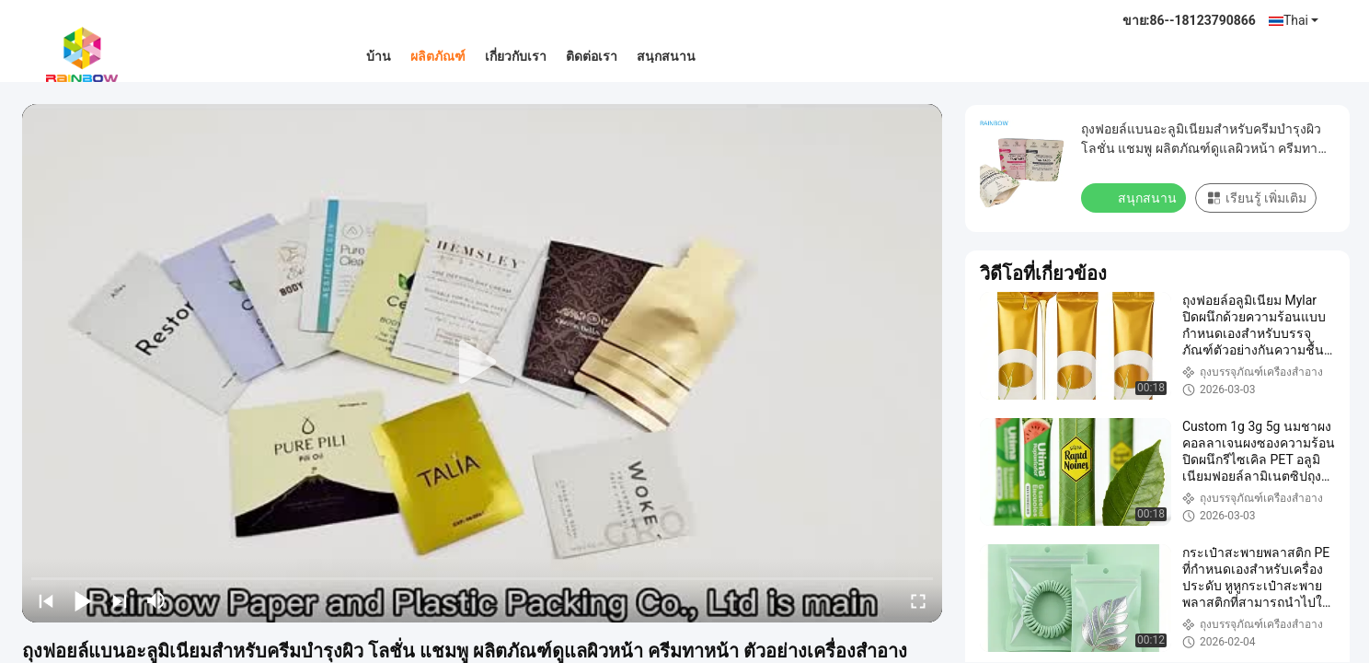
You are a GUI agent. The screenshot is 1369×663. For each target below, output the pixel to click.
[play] (482, 363)
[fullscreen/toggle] (918, 600)
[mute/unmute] (156, 600)
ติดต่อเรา (591, 56)
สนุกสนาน (666, 56)
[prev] (46, 600)
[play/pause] (82, 600)
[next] (119, 600)
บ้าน (378, 56)
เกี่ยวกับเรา (515, 56)
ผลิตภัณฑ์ (438, 56)
